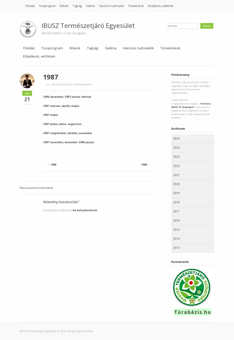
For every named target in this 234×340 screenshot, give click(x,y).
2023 (176, 157)
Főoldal (30, 6)
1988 (145, 164)
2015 (176, 230)
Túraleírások (136, 6)
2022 (176, 166)
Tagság (77, 6)
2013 (176, 248)
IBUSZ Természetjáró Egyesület (88, 25)
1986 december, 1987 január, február (67, 96)
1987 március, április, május (61, 106)
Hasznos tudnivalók (111, 6)
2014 (176, 239)
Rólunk (64, 6)
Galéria (90, 6)
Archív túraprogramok (78, 84)
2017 (176, 211)
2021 (176, 175)
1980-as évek (57, 84)
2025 (176, 138)
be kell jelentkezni (85, 210)
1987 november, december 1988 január (68, 142)
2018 (176, 202)
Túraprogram (47, 6)
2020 (176, 184)
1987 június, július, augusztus (62, 124)
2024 (176, 148)
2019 (176, 193)
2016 (176, 221)
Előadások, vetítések (160, 6)
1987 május (50, 115)
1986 (51, 164)
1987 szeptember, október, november (67, 133)
